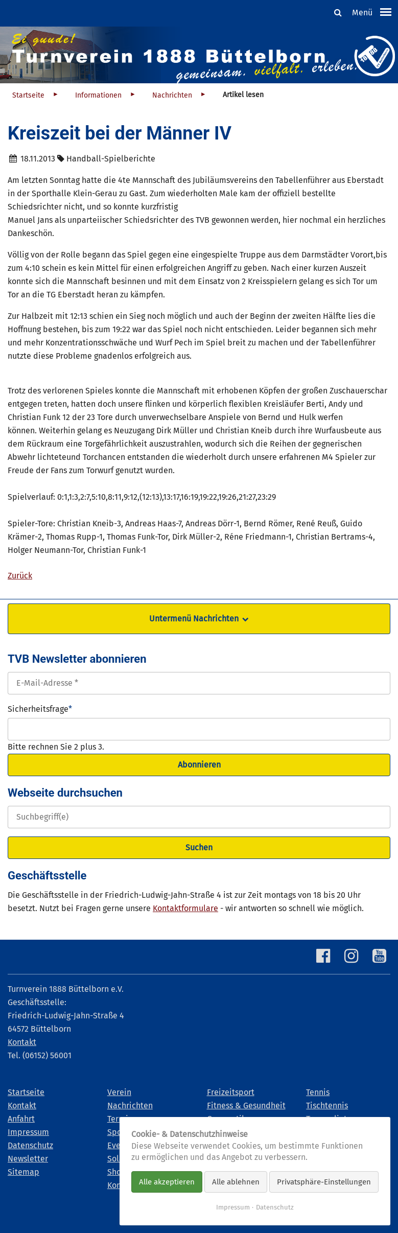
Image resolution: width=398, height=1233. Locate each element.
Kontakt (22, 1042)
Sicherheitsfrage (40, 708)
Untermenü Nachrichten (194, 618)
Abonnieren (199, 765)
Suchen (199, 847)
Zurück (20, 575)
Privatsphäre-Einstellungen (324, 1182)
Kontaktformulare (185, 908)
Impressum (233, 1207)
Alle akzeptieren (167, 1182)
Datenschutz (275, 1207)
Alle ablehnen (236, 1182)
